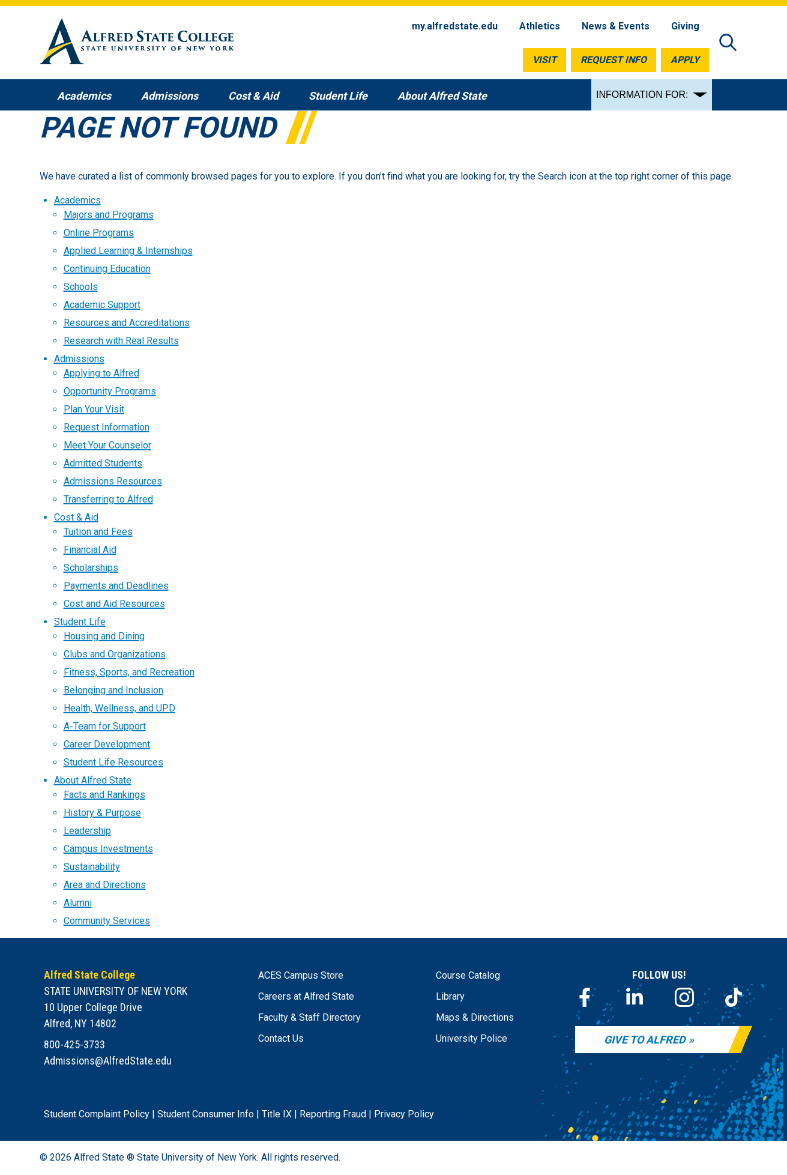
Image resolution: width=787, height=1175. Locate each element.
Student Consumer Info (205, 1114)
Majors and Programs (109, 214)
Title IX (277, 1114)
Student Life (80, 621)
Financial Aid (90, 549)
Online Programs (99, 232)
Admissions (79, 358)
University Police (471, 1038)
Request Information (106, 427)
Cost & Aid (76, 517)
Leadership (87, 830)
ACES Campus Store (300, 975)
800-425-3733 (74, 1044)
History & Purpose (102, 812)
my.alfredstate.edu (455, 26)
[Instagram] (684, 997)
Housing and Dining (104, 636)
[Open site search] (728, 43)
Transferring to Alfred (108, 499)
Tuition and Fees (98, 531)
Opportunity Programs (110, 391)
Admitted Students (103, 463)
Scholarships (91, 567)
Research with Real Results (121, 340)
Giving (685, 26)
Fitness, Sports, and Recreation (129, 672)
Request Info (613, 59)
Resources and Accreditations (127, 322)
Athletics (539, 26)
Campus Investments (108, 848)
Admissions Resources (113, 481)
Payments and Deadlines (116, 585)
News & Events (616, 26)
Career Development (107, 744)
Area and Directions (105, 884)
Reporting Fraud (333, 1114)
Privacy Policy (404, 1114)
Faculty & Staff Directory (309, 1017)
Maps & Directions (475, 1017)
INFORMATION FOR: (642, 94)
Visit (544, 59)
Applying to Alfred (101, 373)
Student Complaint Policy (96, 1114)
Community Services (107, 920)
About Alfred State (92, 780)
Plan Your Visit (94, 409)
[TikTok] (733, 997)
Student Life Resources (113, 762)
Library (450, 996)
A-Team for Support (105, 726)
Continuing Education (107, 268)
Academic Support (102, 304)
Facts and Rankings (104, 794)
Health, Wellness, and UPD (119, 708)
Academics (77, 200)
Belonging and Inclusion (113, 690)
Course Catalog (468, 975)
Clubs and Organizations (115, 654)
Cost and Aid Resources (114, 603)
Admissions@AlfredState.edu (108, 1060)
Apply (685, 59)
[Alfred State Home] (137, 43)
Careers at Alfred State (306, 996)
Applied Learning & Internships (128, 250)
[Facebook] (584, 997)
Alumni (78, 902)
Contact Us (281, 1038)
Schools (81, 286)
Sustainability (92, 866)
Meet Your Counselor (107, 445)
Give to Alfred (645, 1039)
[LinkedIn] (634, 997)
